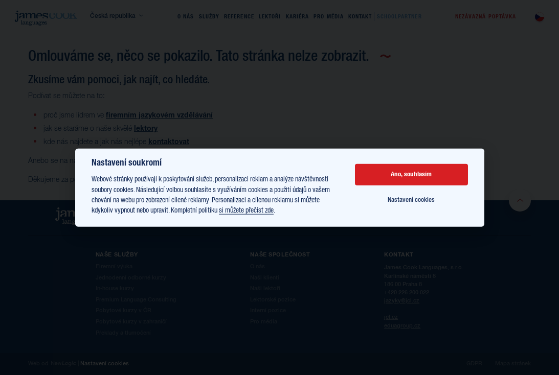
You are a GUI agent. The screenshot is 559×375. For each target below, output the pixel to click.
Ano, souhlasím (411, 174)
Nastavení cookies (411, 200)
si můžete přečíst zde (246, 210)
